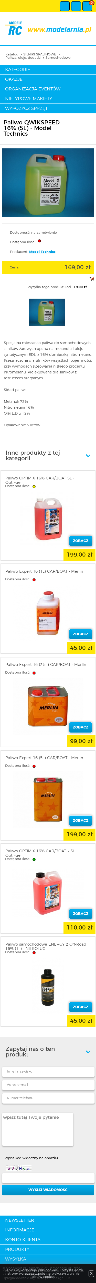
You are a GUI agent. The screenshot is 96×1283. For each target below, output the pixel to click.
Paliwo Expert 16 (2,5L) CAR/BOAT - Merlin (45, 665)
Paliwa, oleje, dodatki (22, 58)
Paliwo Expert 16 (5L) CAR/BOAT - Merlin (44, 758)
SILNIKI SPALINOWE (39, 54)
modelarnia (48, 28)
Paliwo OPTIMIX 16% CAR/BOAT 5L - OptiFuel (39, 480)
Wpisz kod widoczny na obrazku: (32, 1158)
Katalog (11, 54)
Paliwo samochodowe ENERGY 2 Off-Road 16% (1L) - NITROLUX (45, 947)
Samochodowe (58, 58)
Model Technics (42, 252)
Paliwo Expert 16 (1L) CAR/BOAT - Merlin (44, 571)
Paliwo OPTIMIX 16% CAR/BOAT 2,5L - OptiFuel (41, 853)
